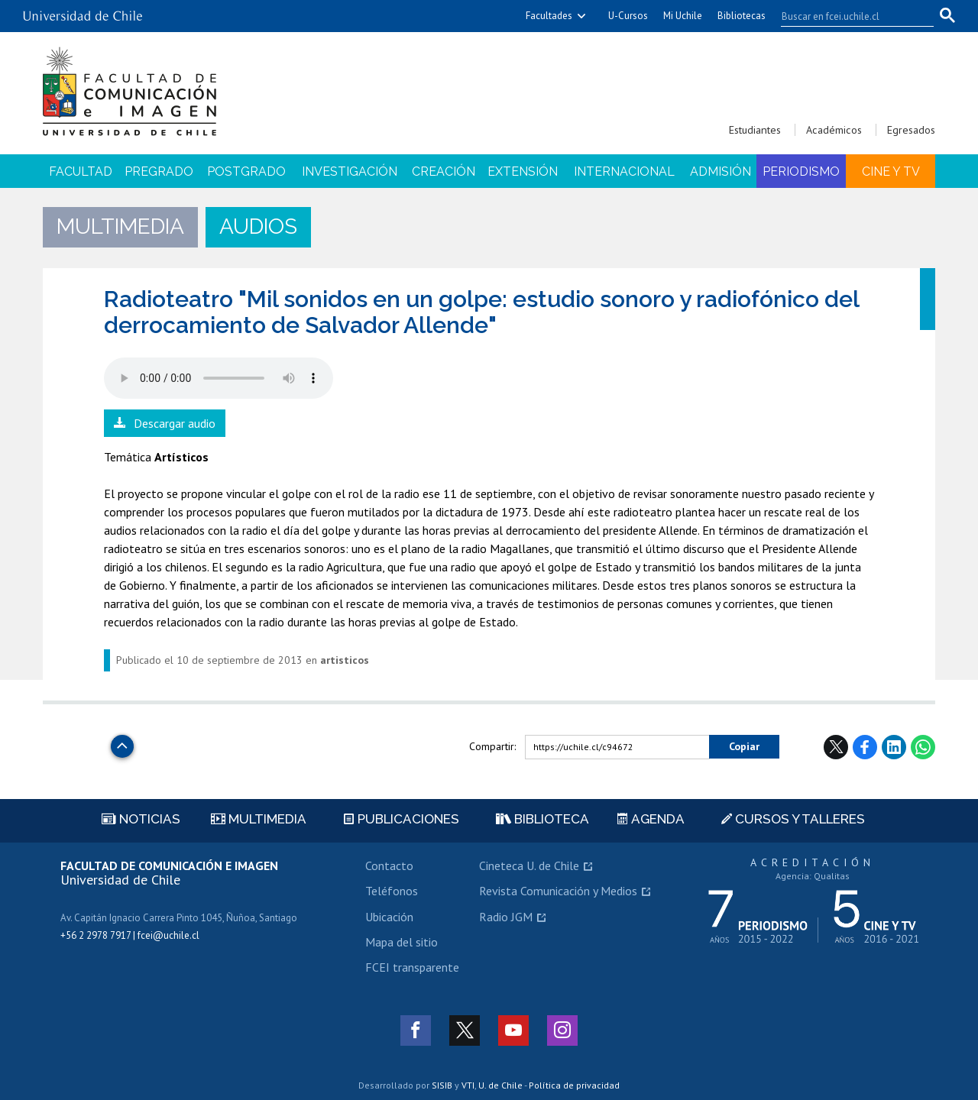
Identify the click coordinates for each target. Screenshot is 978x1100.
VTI (467, 1085)
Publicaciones (401, 819)
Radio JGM (506, 916)
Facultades (549, 15)
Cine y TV (891, 171)
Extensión (522, 171)
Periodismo (801, 171)
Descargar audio (174, 423)
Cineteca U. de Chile (529, 865)
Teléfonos (391, 890)
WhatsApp (923, 747)
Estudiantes (755, 130)
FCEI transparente (412, 967)
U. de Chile (500, 1085)
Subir (122, 742)
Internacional (624, 171)
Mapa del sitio (401, 942)
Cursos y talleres (793, 819)
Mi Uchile (682, 15)
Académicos (834, 130)
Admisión (720, 171)
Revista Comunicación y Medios (558, 890)
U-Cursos (628, 15)
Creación (443, 171)
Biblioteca (542, 819)
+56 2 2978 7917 (95, 935)
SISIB (442, 1085)
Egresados (911, 130)
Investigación (349, 171)
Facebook (865, 747)
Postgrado (246, 171)
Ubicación (389, 916)
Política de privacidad (574, 1085)
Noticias (141, 819)
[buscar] (848, 16)
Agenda (651, 819)
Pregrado (159, 171)
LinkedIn (894, 747)
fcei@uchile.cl (168, 935)
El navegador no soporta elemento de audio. (218, 378)
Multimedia (258, 819)
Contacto (389, 865)
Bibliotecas (741, 15)
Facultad (80, 171)
